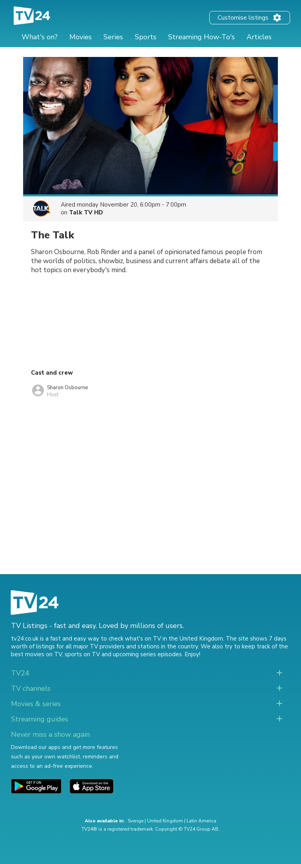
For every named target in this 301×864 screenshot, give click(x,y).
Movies (80, 37)
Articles (259, 37)
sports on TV (82, 654)
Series (113, 37)
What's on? (40, 37)
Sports (145, 37)
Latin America (201, 821)
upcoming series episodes (147, 654)
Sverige (135, 821)
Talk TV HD (86, 212)
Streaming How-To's (201, 37)
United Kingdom (165, 821)
